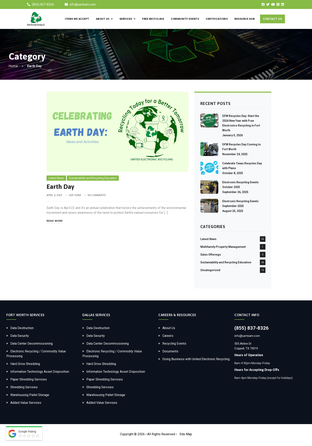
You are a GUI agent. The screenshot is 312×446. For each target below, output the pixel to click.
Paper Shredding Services (28, 379)
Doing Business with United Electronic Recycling (196, 359)
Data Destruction (22, 328)
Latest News (56, 178)
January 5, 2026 (232, 135)
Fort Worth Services (25, 315)
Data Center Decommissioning (31, 343)
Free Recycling (153, 18)
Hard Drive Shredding (25, 364)
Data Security (19, 336)
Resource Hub (244, 18)
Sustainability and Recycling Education (93, 178)
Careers (167, 336)
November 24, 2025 (235, 154)
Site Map (185, 434)
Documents (170, 351)
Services (127, 18)
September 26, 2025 (235, 192)
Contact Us (272, 19)
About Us (104, 18)
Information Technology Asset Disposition (39, 371)
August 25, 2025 (232, 211)
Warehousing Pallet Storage (29, 395)
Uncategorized (210, 270)
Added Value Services (25, 403)
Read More (55, 220)
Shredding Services (24, 387)
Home (13, 66)
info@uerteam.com (80, 4)
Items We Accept (77, 18)
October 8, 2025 (232, 173)
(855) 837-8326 (43, 4)
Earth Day (60, 186)
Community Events (185, 18)
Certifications (217, 18)
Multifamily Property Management (223, 246)
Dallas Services (96, 315)
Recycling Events (174, 343)
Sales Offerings (210, 254)
